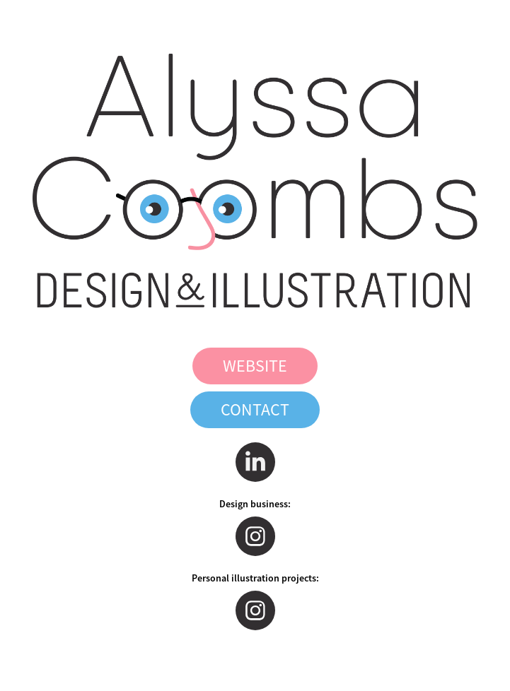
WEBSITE (255, 366)
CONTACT (255, 409)
